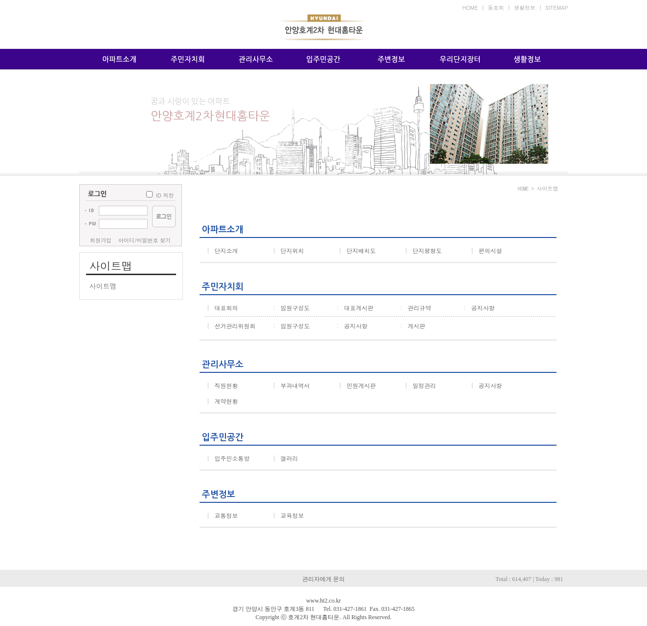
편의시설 (486, 250)
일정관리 (420, 385)
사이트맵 (103, 286)
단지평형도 (423, 250)
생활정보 (524, 7)
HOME (470, 7)
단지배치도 (357, 250)
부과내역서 (291, 385)
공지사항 (479, 307)
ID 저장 (165, 195)
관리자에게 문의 (323, 579)
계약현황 (222, 401)
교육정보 (288, 515)
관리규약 (415, 307)
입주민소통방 (228, 458)
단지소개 (222, 250)
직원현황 (222, 385)
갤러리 (285, 458)
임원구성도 (291, 307)
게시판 (412, 326)
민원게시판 (357, 385)
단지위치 (288, 250)
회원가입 (101, 240)
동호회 (496, 7)
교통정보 (222, 515)
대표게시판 (355, 307)
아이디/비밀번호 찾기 (144, 240)
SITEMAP (556, 7)
